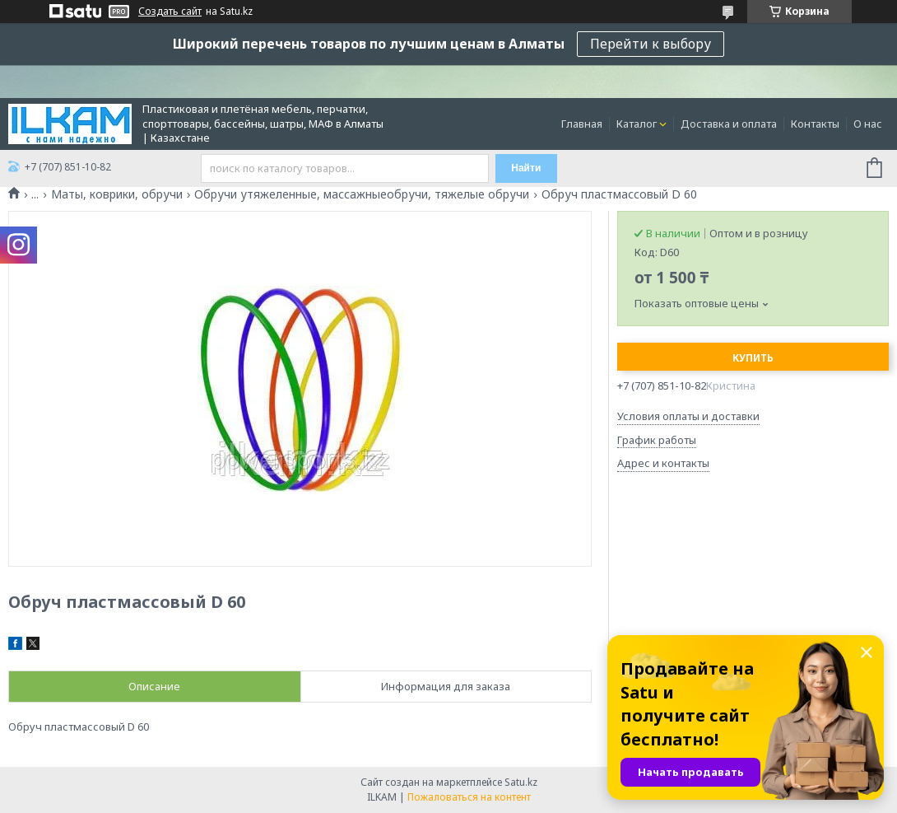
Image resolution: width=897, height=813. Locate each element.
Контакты (815, 123)
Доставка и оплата (729, 123)
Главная (581, 123)
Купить (753, 358)
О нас (867, 123)
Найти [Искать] (526, 168)
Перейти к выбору (650, 44)
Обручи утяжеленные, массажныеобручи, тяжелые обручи (361, 194)
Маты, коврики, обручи (117, 194)
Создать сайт (170, 11)
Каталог (636, 123)
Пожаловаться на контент (469, 797)
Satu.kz (520, 782)
